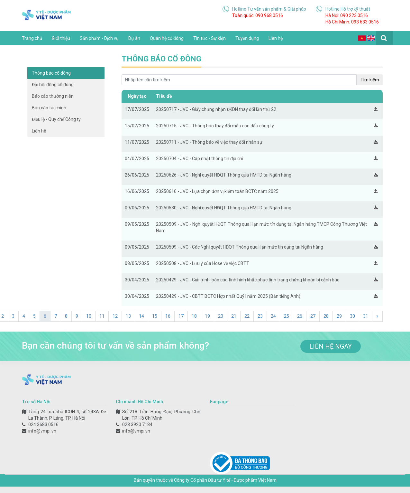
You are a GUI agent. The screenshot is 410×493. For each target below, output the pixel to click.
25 (286, 316)
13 (128, 316)
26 (299, 316)
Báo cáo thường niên (53, 96)
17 (181, 316)
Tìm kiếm (369, 79)
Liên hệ (276, 38)
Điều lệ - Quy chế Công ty (56, 119)
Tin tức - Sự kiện (209, 38)
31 (365, 316)
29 (339, 316)
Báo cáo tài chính (49, 107)
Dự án (134, 38)
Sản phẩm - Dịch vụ (99, 38)
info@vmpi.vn (42, 431)
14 (141, 316)
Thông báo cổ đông (51, 73)
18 (194, 316)
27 (312, 316)
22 (247, 316)
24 (273, 316)
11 (102, 316)
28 (326, 316)
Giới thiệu (61, 38)
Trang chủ (32, 38)
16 (167, 316)
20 (220, 316)
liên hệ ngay (330, 346)
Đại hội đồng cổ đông (53, 84)
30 (352, 316)
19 (207, 316)
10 (88, 316)
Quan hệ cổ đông (167, 38)
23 (260, 316)
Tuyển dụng (247, 38)
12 (115, 316)
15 (154, 316)
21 (233, 316)
